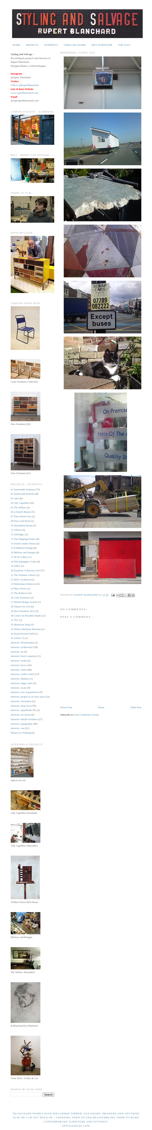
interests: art (17, 651)
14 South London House (23, 543)
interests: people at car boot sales (28, 696)
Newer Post (66, 707)
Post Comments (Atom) (86, 714)
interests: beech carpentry (24, 656)
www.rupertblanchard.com (24, 92)
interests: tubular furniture (24, 719)
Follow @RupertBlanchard (25, 85)
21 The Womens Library (23, 575)
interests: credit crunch (22, 674)
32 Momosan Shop (20, 624)
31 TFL (14, 619)
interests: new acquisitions (24, 692)
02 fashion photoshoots (23, 493)
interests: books (19, 660)
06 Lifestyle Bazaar (21, 511)
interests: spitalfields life (23, 710)
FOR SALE (124, 44)
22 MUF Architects (20, 579)
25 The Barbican (19, 593)
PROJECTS (32, 44)
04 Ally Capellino (20, 502)
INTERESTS (51, 44)
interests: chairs (19, 669)
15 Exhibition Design (22, 547)
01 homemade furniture (23, 489)
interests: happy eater (21, 683)
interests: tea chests (20, 714)
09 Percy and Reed (20, 520)
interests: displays (20, 678)
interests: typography (21, 723)
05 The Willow (18, 507)
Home (101, 707)
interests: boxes (19, 665)
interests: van (17, 728)
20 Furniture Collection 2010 (26, 570)
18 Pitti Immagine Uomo (23, 561)
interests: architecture (22, 647)
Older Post (135, 707)
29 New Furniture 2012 (23, 611)
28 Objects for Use (20, 606)
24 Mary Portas (19, 588)
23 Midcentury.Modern (22, 583)
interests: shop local (21, 705)
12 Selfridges (17, 534)
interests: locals (19, 687)
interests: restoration (21, 701)
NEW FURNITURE (101, 44)
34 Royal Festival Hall (22, 633)
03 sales (15, 498)
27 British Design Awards (24, 601)
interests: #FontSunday (22, 642)
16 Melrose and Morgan (23, 552)
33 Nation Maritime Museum (26, 629)
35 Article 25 (17, 638)
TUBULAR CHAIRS (75, 44)
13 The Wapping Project (23, 538)
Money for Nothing (21, 732)
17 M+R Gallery (19, 556)
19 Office (15, 565)
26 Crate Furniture (20, 597)
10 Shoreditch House (21, 525)
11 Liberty (16, 529)
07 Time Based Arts (21, 516)
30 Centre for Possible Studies (26, 615)
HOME (16, 44)
